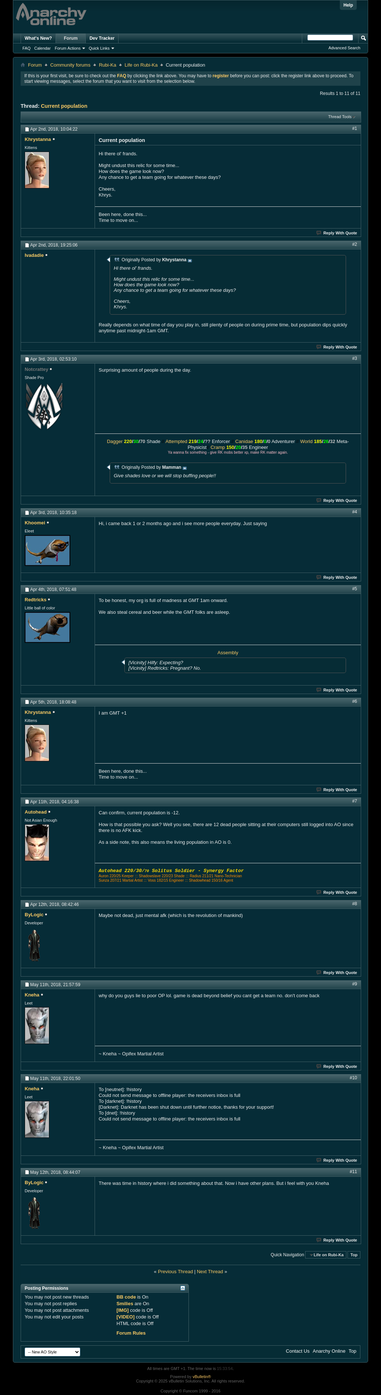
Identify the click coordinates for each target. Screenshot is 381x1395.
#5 (354, 588)
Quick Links (99, 48)
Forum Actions (68, 48)
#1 (354, 128)
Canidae (244, 441)
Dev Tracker (101, 38)
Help (348, 5)
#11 (353, 1171)
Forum (71, 38)
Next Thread (210, 1271)
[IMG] (122, 1310)
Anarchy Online (329, 1351)
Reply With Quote (337, 233)
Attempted (176, 441)
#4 (354, 511)
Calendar (42, 48)
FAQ (26, 48)
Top (353, 1255)
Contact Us (298, 1351)
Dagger (115, 441)
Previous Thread (175, 1271)
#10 (353, 1077)
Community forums (70, 65)
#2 (354, 244)
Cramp (218, 447)
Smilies (124, 1303)
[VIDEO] (125, 1317)
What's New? (38, 38)
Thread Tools (340, 116)
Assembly (228, 652)
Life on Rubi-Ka (141, 65)
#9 (354, 984)
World (306, 441)
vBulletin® (202, 1376)
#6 (354, 701)
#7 (354, 801)
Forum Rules (130, 1333)
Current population (64, 106)
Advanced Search (344, 48)
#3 (354, 358)
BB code (126, 1297)
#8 (354, 903)
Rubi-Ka (107, 65)
